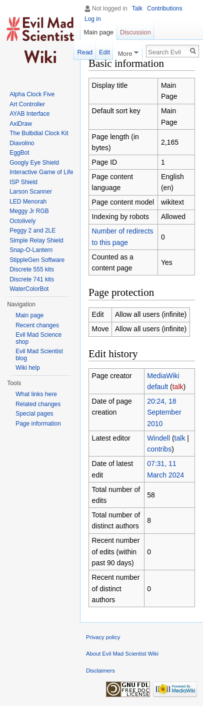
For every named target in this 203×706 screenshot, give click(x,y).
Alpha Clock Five (32, 94)
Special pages (34, 413)
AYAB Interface (30, 113)
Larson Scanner (31, 191)
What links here (36, 394)
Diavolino (22, 143)
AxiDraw (21, 123)
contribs (159, 449)
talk (178, 387)
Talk (137, 8)
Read (85, 52)
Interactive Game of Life (41, 172)
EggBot (19, 152)
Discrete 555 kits (32, 269)
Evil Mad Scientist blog (39, 355)
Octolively (23, 221)
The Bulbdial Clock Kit (39, 133)
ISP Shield (24, 182)
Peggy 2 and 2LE (33, 230)
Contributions (164, 8)
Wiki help (28, 367)
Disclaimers (100, 671)
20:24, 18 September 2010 (164, 412)
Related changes (38, 404)
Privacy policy (103, 637)
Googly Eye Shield (34, 162)
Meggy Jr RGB (29, 211)
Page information (38, 423)
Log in (92, 18)
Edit (104, 52)
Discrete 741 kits (32, 279)
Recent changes (37, 325)
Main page (99, 32)
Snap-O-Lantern (31, 249)
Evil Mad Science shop (39, 338)
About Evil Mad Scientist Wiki (122, 654)
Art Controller (27, 104)
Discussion (135, 32)
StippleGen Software (37, 259)
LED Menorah (28, 201)
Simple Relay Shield (36, 240)
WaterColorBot (29, 288)
